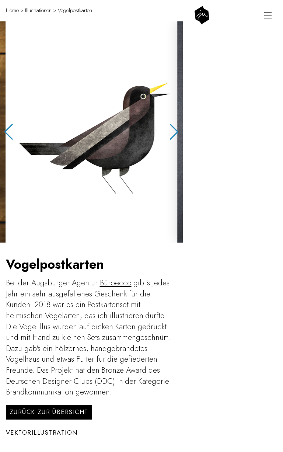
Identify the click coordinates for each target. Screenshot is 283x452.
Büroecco (116, 282)
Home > (15, 10)
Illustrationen (38, 10)
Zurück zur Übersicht (49, 412)
